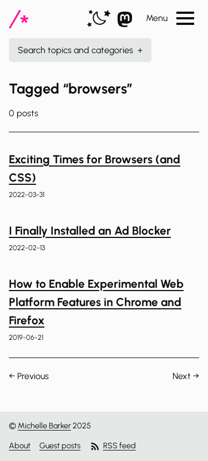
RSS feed (112, 446)
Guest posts (59, 445)
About (20, 445)
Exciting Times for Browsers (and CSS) (94, 168)
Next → (186, 376)
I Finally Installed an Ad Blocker (90, 230)
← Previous (29, 376)
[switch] (99, 19)
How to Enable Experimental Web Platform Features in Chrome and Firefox (96, 302)
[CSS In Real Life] (18, 19)
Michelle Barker (44, 426)
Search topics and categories (80, 50)
